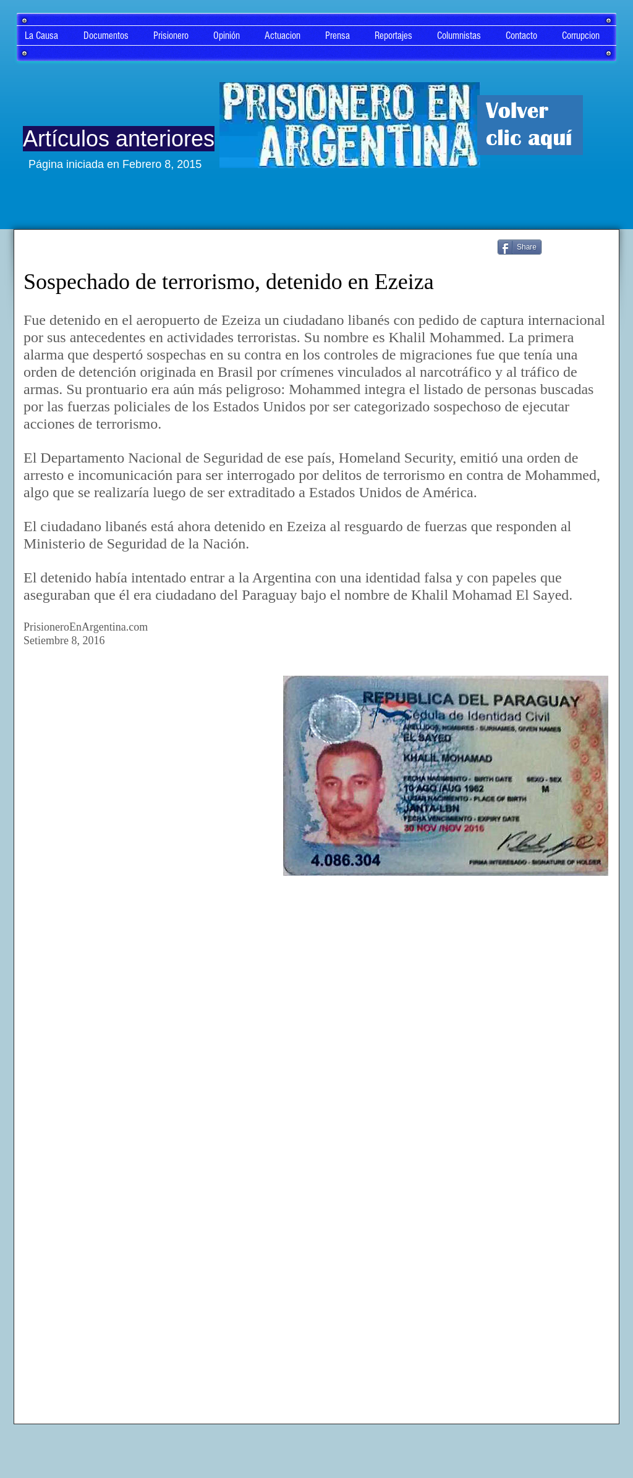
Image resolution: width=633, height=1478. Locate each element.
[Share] (520, 247)
